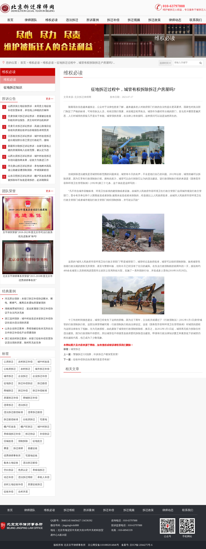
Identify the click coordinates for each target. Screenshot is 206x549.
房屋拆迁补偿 (11, 398)
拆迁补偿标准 (40, 390)
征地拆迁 (8, 383)
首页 (10, 20)
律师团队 (31, 20)
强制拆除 (23, 441)
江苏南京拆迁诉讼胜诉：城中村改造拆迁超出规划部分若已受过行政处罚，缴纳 (29, 138)
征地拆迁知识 (13, 87)
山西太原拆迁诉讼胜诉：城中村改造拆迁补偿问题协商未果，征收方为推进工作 (29, 158)
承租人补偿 (43, 477)
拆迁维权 (69, 510)
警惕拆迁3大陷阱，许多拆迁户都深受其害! (95, 354)
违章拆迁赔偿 (35, 412)
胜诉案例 (93, 20)
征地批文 (37, 441)
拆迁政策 (154, 20)
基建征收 (32, 448)
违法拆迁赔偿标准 (13, 412)
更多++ (49, 98)
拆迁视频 (134, 20)
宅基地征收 (31, 455)
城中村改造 (43, 361)
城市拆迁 (8, 376)
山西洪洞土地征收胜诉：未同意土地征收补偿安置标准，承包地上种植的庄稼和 (29, 108)
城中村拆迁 (43, 426)
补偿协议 (44, 434)
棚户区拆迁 (27, 426)
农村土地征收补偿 (13, 484)
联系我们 (196, 20)
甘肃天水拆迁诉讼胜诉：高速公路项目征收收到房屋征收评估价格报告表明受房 (29, 128)
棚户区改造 (10, 426)
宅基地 (43, 419)
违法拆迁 (72, 20)
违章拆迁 (8, 405)
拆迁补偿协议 (25, 383)
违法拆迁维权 (25, 477)
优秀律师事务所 (12, 455)
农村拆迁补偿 (25, 361)
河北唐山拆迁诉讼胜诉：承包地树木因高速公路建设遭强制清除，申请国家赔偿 (29, 168)
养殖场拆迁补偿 (12, 434)
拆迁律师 (18, 448)
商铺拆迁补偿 (30, 398)
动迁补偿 (8, 477)
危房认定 (23, 470)
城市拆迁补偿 (42, 369)
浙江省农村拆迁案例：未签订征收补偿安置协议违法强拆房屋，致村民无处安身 (29, 340)
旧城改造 (8, 441)
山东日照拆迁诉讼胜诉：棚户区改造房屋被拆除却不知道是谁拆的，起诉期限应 (29, 178)
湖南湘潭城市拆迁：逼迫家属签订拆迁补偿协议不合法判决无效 (29, 310)
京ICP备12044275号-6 (141, 545)
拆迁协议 (30, 434)
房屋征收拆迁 (35, 484)
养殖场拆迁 (39, 470)
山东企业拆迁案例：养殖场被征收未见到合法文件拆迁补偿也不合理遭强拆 (29, 330)
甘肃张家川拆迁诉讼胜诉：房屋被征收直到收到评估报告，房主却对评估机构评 (29, 118)
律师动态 (175, 20)
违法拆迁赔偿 (30, 463)
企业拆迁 (23, 376)
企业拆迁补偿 (40, 376)
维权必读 (51, 20)
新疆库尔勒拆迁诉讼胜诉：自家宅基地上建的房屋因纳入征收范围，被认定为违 (29, 148)
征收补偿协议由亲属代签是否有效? (91, 359)
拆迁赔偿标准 (11, 419)
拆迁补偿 (113, 20)
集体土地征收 (11, 463)
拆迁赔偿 (42, 383)
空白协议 (8, 470)
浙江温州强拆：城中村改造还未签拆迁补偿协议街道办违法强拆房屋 (29, 320)
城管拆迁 (75, 349)
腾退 (6, 448)
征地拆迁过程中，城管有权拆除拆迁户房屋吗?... (86, 62)
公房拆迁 (8, 361)
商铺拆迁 (8, 390)
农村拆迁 (25, 369)
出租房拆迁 (29, 419)
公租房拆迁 (10, 369)
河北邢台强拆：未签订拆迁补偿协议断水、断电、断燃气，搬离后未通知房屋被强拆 (29, 300)
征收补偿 (8, 491)
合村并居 (23, 491)
